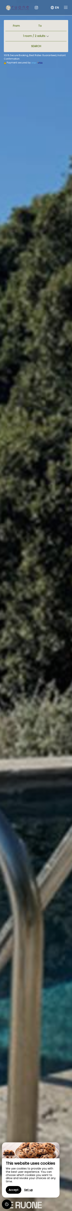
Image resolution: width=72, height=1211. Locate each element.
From (16, 26)
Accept (13, 1190)
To (40, 26)
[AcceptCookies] (7, 1204)
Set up (28, 1190)
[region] (31, 1170)
